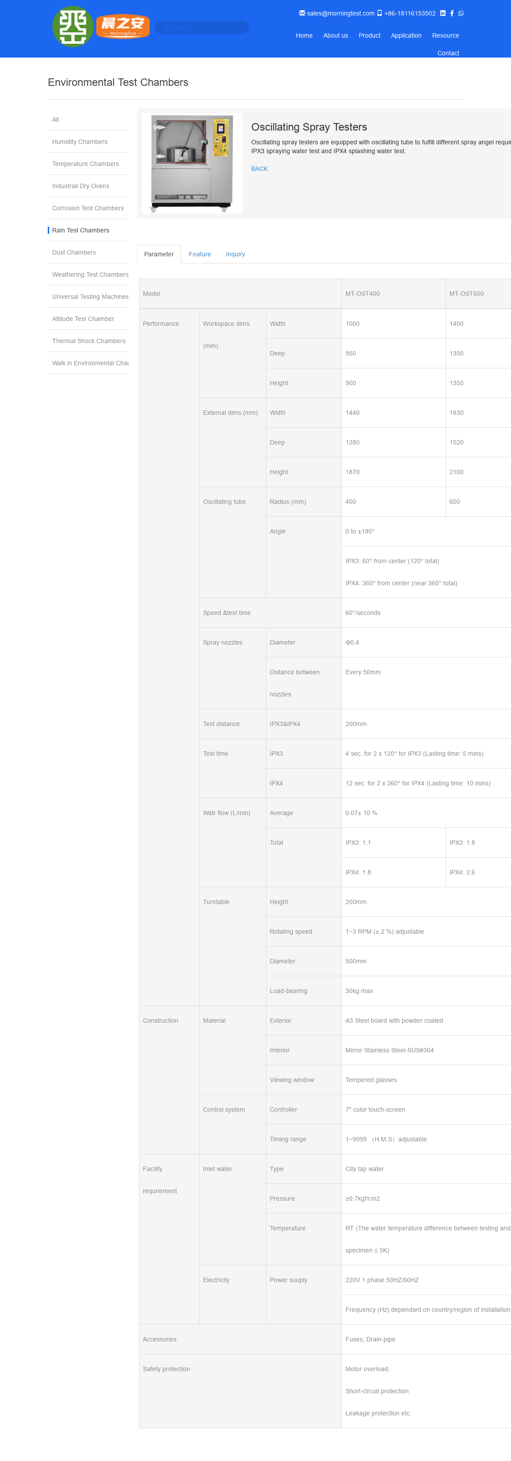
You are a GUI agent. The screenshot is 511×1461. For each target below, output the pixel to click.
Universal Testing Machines (90, 296)
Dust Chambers (74, 252)
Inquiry (235, 254)
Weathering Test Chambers (90, 274)
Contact (448, 53)
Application (406, 35)
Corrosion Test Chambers (88, 208)
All (55, 119)
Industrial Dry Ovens (80, 185)
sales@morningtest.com (340, 13)
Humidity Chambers (80, 141)
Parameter (159, 254)
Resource (445, 35)
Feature (200, 254)
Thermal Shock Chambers (89, 340)
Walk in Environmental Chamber (90, 363)
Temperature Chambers (85, 163)
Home (304, 35)
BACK (259, 168)
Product (369, 35)
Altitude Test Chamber (83, 318)
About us (335, 35)
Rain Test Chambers (80, 230)
